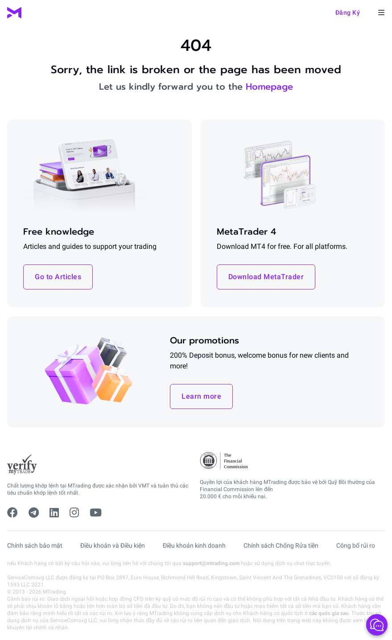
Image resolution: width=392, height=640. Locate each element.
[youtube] (96, 513)
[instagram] (74, 513)
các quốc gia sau (329, 613)
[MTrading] (14, 12)
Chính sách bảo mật (34, 545)
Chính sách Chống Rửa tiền (280, 545)
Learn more (201, 396)
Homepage (269, 86)
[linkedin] (54, 513)
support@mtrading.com (211, 563)
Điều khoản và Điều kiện (112, 545)
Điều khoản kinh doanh (194, 545)
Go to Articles (58, 277)
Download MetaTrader (266, 277)
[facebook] (12, 513)
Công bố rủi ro (355, 545)
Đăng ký (347, 12)
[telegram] (34, 513)
